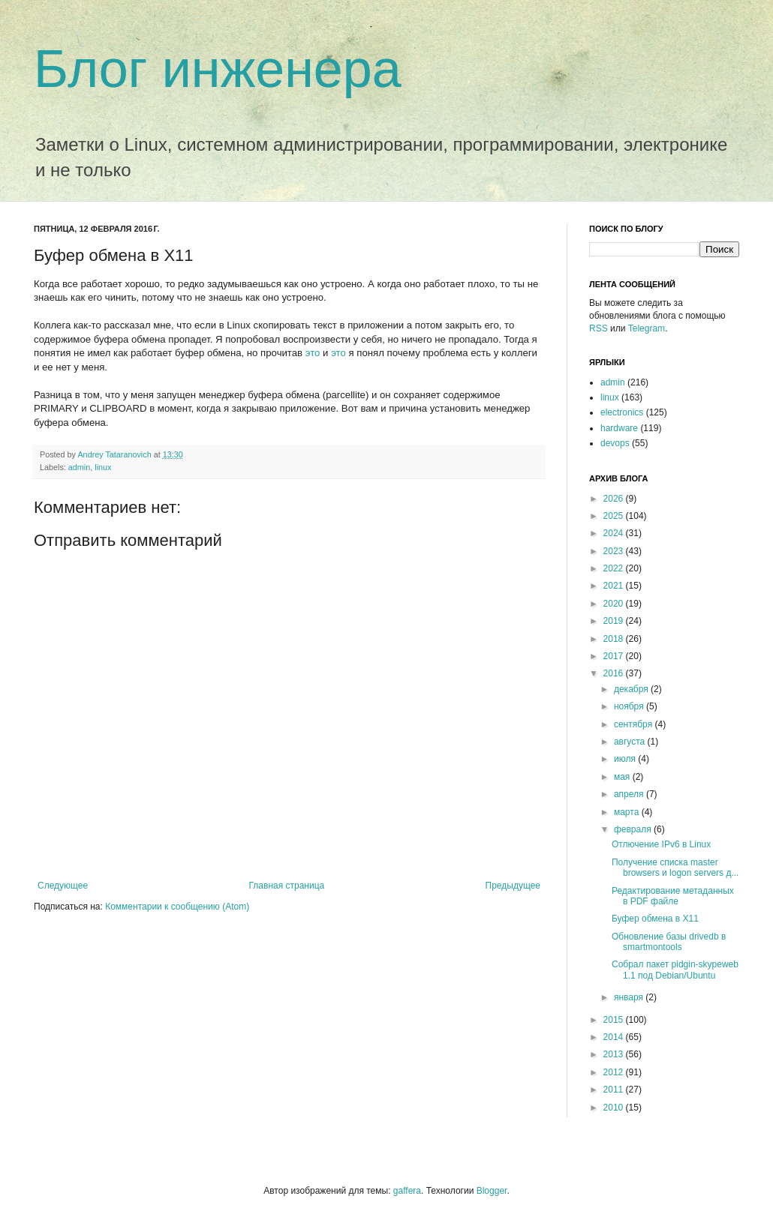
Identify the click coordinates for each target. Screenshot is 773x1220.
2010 (614, 1107)
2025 (614, 516)
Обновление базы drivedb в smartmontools (669, 941)
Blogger (492, 1191)
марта (628, 812)
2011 (614, 1089)
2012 (614, 1072)
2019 (614, 621)
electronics (621, 412)
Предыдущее (513, 885)
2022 (614, 568)
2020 (614, 603)
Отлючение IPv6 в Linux (661, 844)
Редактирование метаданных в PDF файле (673, 896)
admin (79, 467)
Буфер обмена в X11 (655, 918)
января (629, 997)
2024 (614, 533)
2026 (614, 498)
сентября (634, 724)
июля (626, 759)
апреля (630, 794)
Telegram (646, 328)
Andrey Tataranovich (115, 454)
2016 (614, 673)
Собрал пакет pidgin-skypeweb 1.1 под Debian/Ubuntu (675, 969)
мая (623, 777)
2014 (614, 1037)
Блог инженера (218, 69)
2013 (614, 1054)
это (312, 352)
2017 (614, 656)
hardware (619, 428)
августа (631, 741)
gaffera (407, 1191)
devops (615, 443)
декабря (632, 689)
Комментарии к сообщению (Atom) (177, 906)
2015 (614, 1020)
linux (103, 467)
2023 (614, 551)
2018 (614, 639)
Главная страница (287, 885)
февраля (634, 829)
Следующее (63, 885)
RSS (598, 328)
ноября (630, 706)
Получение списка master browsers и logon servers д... (675, 867)
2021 (614, 585)
